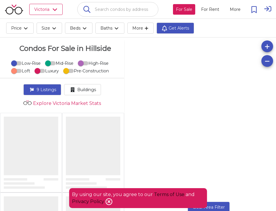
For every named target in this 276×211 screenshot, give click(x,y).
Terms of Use (169, 194)
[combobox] (117, 9)
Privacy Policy (88, 201)
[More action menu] (235, 9)
